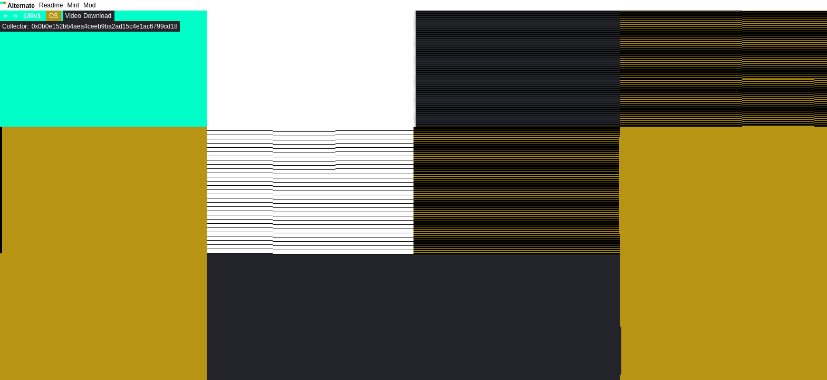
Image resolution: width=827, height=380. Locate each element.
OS (53, 16)
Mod (89, 5)
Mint (73, 5)
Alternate (21, 6)
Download (97, 16)
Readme (51, 5)
